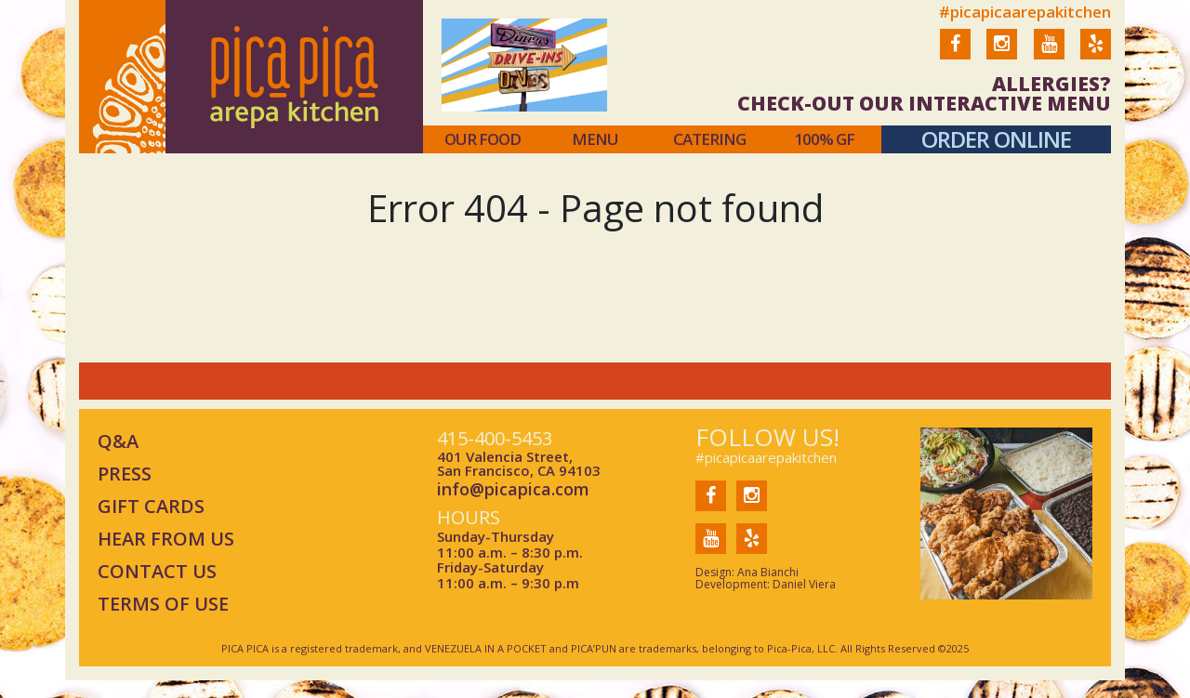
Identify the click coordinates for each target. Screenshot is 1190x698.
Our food (482, 139)
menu (595, 139)
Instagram (1001, 56)
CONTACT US (157, 571)
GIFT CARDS (151, 506)
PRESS (125, 473)
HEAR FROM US (166, 538)
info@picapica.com (513, 489)
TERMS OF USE (163, 603)
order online (996, 139)
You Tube (1049, 56)
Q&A (118, 441)
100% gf (824, 139)
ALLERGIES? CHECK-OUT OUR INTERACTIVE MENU (924, 93)
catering (709, 139)
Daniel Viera (804, 584)
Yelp (1095, 56)
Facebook (955, 56)
